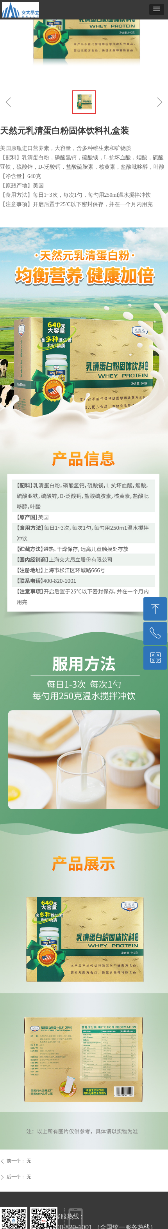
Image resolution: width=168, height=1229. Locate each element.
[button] (156, 9)
